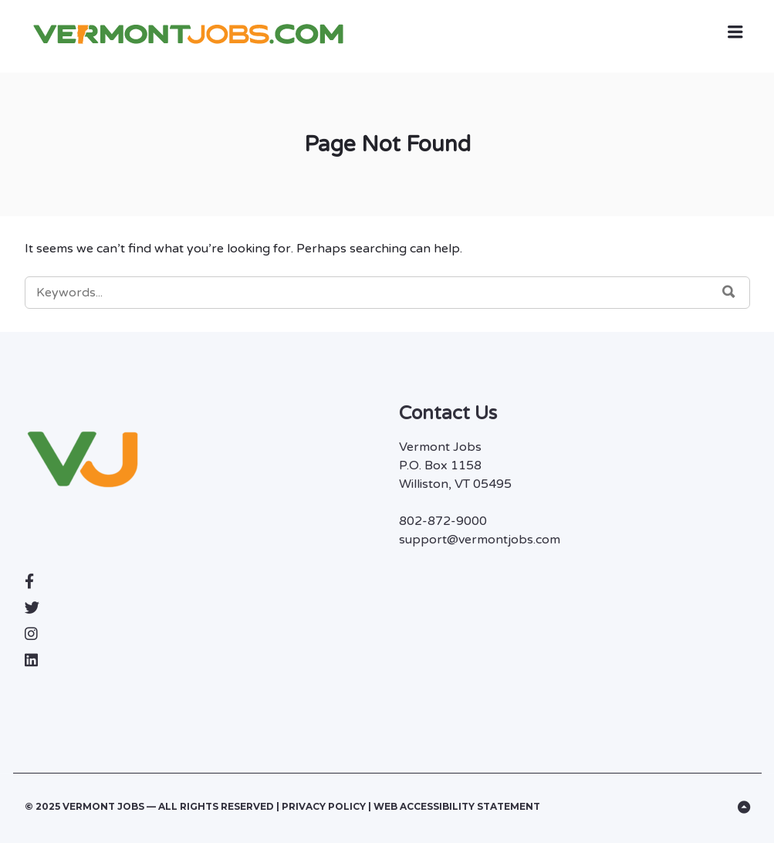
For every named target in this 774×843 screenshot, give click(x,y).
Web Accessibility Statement (456, 806)
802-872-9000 (443, 521)
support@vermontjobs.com (479, 539)
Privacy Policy (325, 806)
